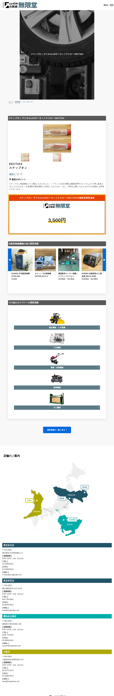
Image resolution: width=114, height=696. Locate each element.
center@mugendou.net (11, 692)
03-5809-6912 (8, 610)
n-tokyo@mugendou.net (11, 621)
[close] (108, 5)
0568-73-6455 (8, 681)
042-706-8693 (8, 646)
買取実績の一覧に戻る (56, 476)
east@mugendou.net (10, 656)
